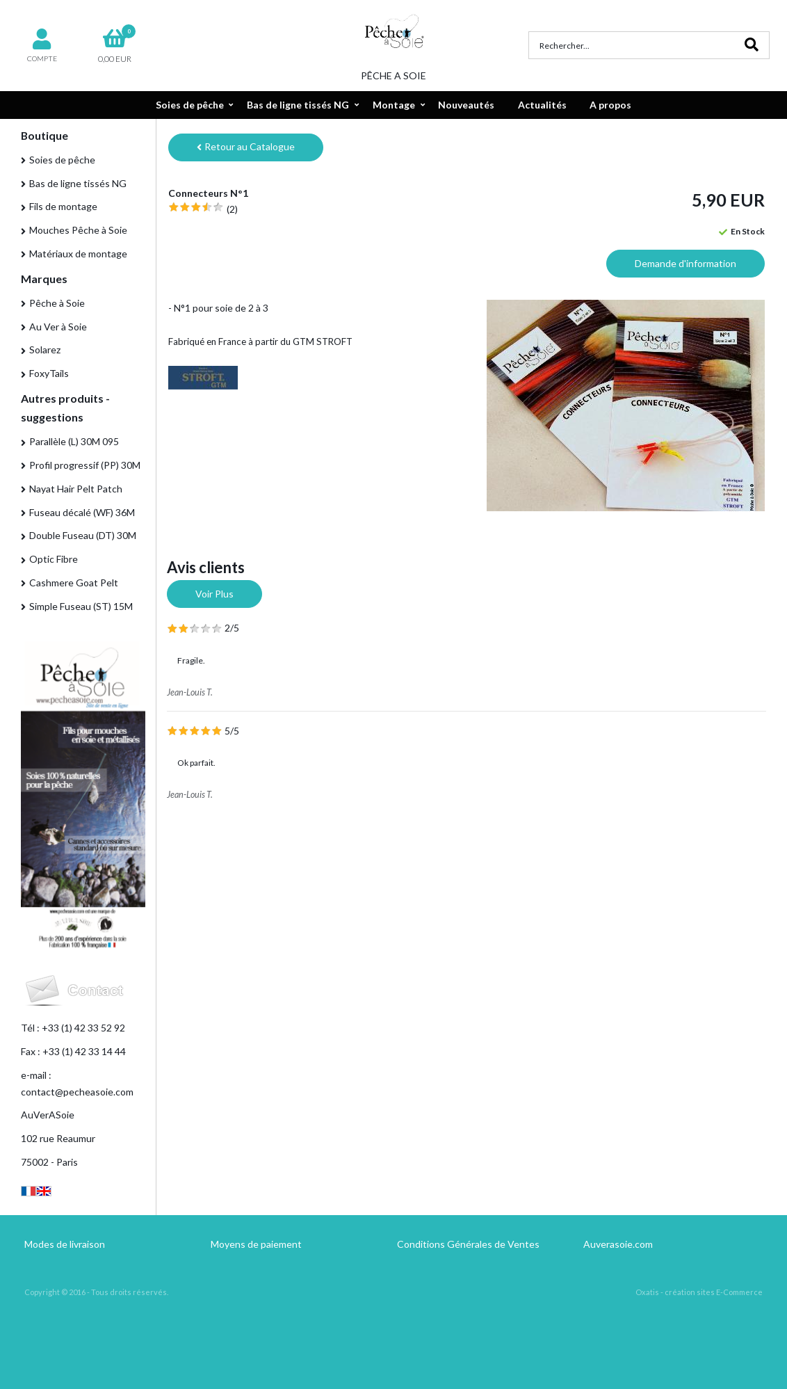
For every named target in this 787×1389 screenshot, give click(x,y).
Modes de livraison (64, 1244)
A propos (610, 105)
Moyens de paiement (256, 1244)
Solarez (44, 349)
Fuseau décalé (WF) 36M (82, 512)
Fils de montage (63, 206)
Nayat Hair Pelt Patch (75, 489)
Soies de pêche (190, 105)
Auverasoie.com (618, 1244)
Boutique (44, 135)
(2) (232, 209)
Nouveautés (466, 105)
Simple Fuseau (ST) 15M (81, 606)
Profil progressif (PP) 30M (84, 465)
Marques (44, 278)
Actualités (542, 105)
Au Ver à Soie (58, 326)
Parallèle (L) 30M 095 (74, 441)
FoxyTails (49, 373)
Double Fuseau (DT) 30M (82, 535)
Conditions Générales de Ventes (468, 1244)
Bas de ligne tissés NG (298, 105)
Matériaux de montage (78, 253)
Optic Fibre (53, 559)
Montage (394, 105)
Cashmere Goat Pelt (73, 582)
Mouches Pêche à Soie (78, 230)
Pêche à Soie (57, 303)
